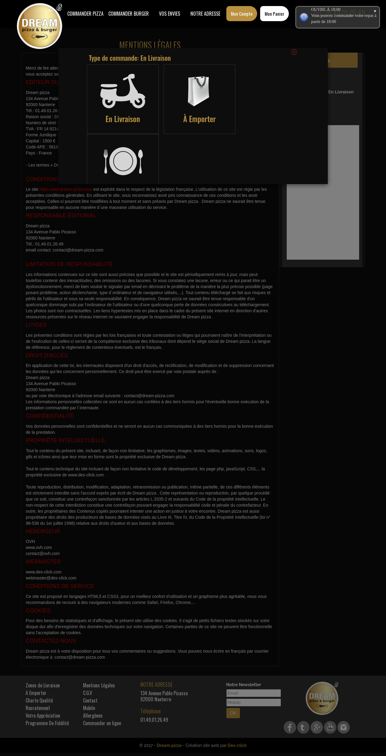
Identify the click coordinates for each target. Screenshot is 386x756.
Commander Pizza (85, 13)
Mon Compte (242, 13)
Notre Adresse (205, 13)
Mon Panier (274, 13)
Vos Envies (169, 13)
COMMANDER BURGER (128, 13)
